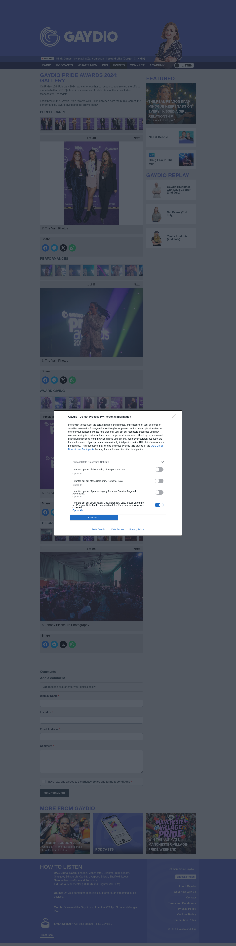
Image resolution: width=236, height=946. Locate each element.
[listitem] (118, 462)
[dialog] (118, 473)
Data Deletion (99, 529)
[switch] (159, 469)
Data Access (117, 529)
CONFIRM (94, 517)
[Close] (175, 417)
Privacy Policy (136, 529)
